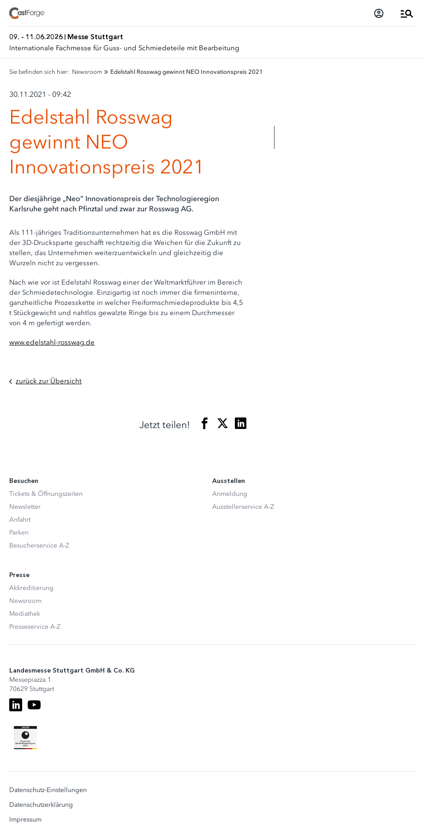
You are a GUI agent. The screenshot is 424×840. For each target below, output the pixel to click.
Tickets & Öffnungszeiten (46, 494)
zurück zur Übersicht (45, 381)
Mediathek (24, 614)
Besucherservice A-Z (39, 545)
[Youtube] (34, 704)
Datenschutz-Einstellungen (48, 790)
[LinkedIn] (15, 704)
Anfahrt (19, 520)
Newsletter (25, 507)
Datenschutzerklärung (41, 805)
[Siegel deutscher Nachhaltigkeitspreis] (25, 737)
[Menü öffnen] (407, 13)
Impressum (25, 819)
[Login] (379, 13)
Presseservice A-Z (34, 627)
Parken (19, 532)
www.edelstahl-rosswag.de (52, 342)
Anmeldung (229, 494)
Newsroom (25, 601)
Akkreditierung (31, 588)
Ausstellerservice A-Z (243, 507)
